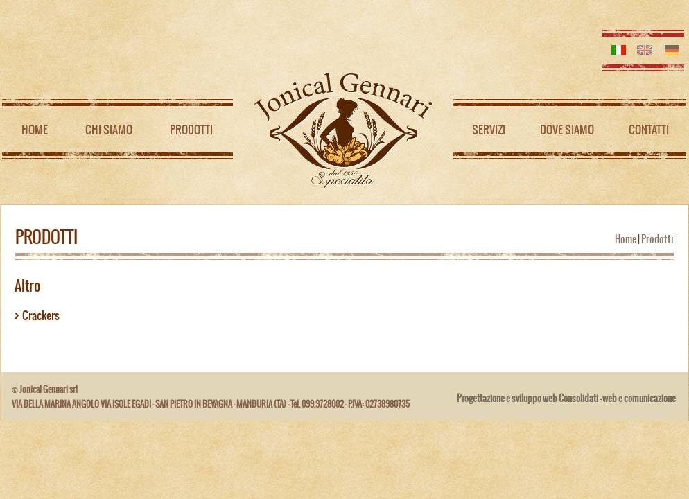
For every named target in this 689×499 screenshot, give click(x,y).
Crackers (41, 315)
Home (34, 129)
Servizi (488, 129)
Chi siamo (108, 129)
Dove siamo (567, 129)
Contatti (649, 129)
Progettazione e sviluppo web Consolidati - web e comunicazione (566, 398)
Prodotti (191, 129)
